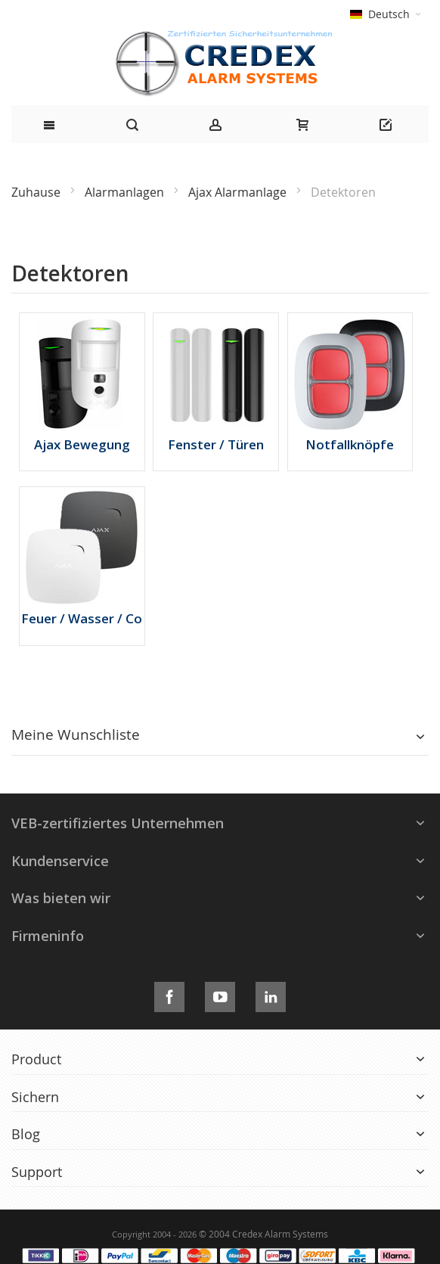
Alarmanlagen (126, 192)
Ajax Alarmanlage (239, 192)
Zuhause (37, 192)
